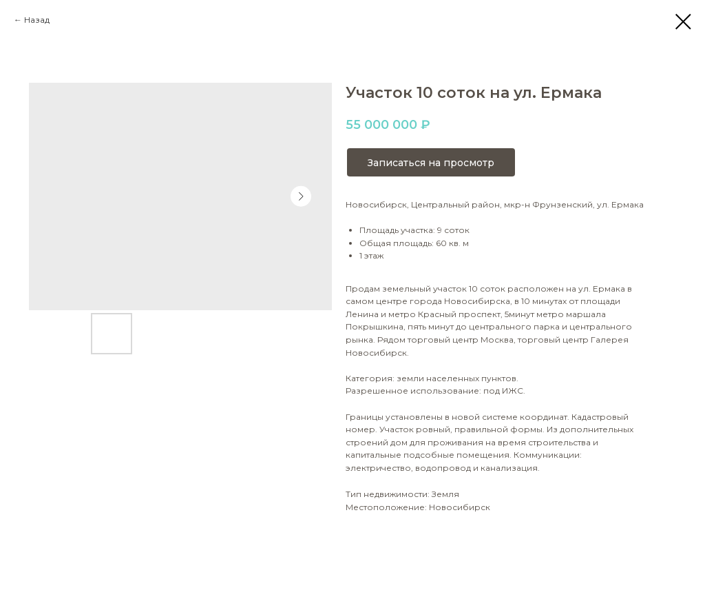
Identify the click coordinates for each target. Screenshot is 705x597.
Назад (37, 19)
